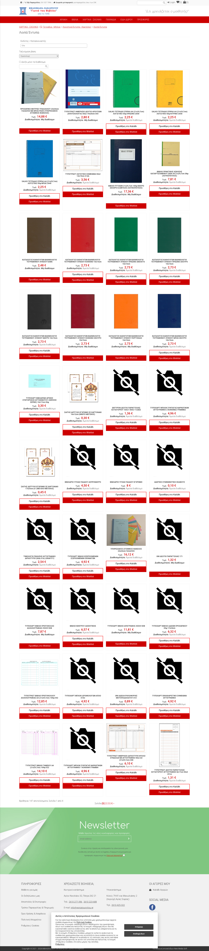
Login (171, 2)
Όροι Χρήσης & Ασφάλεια (33, 913)
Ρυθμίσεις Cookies (30, 925)
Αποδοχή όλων (139, 934)
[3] (109, 803)
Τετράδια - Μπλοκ (50, 27)
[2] (106, 803)
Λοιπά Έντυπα (100, 27)
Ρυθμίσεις (59, 944)
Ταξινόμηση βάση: (27, 51)
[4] (111, 803)
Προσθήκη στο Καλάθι (126, 126)
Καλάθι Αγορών (158, 890)
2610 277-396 (75, 902)
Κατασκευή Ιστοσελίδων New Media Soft (170, 949)
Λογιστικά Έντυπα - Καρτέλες (77, 27)
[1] (103, 803)
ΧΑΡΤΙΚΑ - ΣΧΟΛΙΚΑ (28, 27)
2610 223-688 (90, 902)
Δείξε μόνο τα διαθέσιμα (32, 62)
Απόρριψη (139, 927)
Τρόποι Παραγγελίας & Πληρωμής (37, 907)
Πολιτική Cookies (84, 922)
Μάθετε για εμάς (29, 890)
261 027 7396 (38, 2)
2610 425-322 (118, 905)
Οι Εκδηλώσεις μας (30, 896)
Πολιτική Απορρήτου (114, 855)
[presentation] (104, 865)
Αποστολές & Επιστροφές (33, 902)
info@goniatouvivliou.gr (82, 907)
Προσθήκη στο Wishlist (40, 131)
